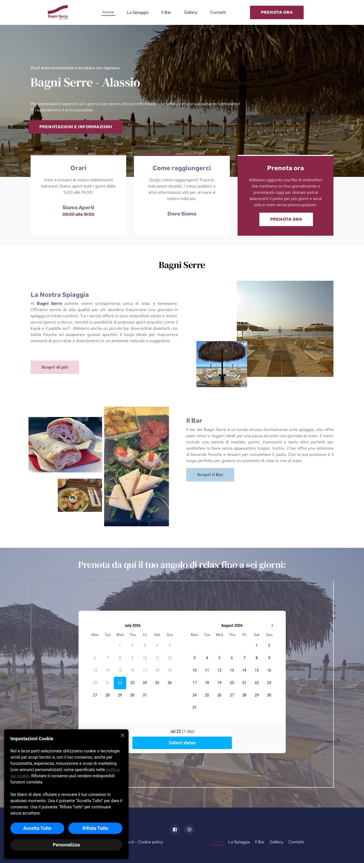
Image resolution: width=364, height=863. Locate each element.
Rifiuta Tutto (95, 828)
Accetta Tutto (37, 828)
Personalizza (66, 844)
